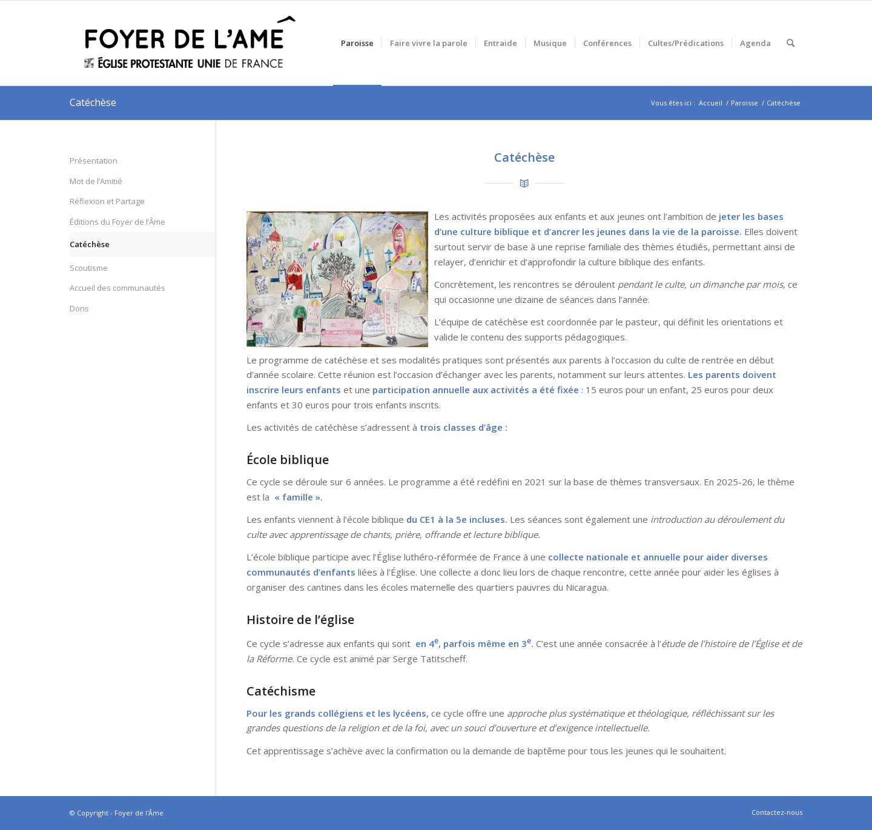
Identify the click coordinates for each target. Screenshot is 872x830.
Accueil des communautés (117, 287)
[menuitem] (357, 43)
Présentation (93, 160)
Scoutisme (89, 267)
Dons (79, 308)
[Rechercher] (790, 43)
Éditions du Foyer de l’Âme (117, 221)
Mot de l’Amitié (96, 181)
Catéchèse (93, 102)
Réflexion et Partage (107, 201)
